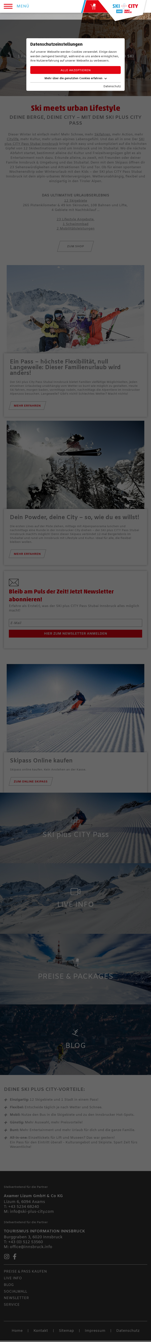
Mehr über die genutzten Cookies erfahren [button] (75, 78)
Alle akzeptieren (76, 70)
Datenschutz (112, 86)
